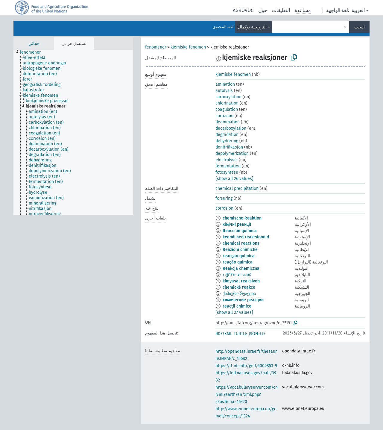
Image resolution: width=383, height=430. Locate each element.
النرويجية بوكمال (252, 27)
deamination (227, 122)
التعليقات (281, 10)
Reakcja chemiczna (241, 268)
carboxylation (228, 96)
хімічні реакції (237, 224)
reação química (238, 262)
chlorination (226, 103)
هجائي (33, 43)
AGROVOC (243, 10)
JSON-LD (257, 333)
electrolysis (226, 159)
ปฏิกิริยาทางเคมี (237, 274)
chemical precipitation (237, 188)
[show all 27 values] (234, 312)
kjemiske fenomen (188, 47)
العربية (358, 10)
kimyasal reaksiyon (241, 281)
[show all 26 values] (234, 178)
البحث (359, 27)
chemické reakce (239, 287)
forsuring (223, 198)
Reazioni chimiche (240, 249)
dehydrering (226, 140)
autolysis (224, 90)
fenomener (155, 47)
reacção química (239, 255)
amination (225, 84)
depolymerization (232, 153)
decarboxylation (230, 128)
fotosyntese (226, 172)
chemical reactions (241, 243)
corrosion (224, 115)
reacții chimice (237, 306)
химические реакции (243, 299)
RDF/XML (223, 333)
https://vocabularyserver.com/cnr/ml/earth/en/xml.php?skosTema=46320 (246, 394)
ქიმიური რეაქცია (239, 293)
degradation (226, 134)
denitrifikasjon (229, 147)
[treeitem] (32, 52)
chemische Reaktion (242, 218)
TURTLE (240, 333)
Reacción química (240, 230)
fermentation (228, 166)
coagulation (226, 109)
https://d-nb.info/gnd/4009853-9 (246, 365)
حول (262, 10)
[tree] (73, 132)
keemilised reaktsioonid (246, 237)
